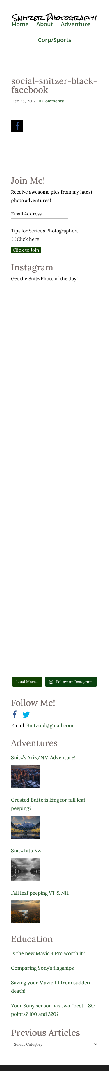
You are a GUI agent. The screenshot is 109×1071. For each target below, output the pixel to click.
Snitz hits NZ (26, 850)
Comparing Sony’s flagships (42, 968)
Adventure (76, 25)
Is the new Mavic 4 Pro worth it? (48, 953)
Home (20, 25)
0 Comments (51, 101)
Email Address (26, 214)
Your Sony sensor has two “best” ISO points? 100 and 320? (53, 1009)
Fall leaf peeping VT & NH (40, 893)
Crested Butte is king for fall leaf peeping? (48, 804)
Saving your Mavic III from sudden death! (50, 986)
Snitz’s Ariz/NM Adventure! (43, 757)
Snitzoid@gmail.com (49, 725)
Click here (28, 239)
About (44, 25)
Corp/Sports (55, 41)
